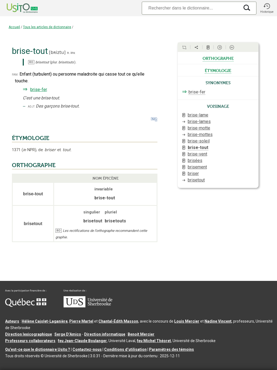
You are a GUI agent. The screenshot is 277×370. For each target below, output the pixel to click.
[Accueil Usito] (16, 8)
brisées (195, 160)
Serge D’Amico (67, 334)
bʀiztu (57, 52)
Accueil (14, 27)
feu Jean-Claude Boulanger (82, 341)
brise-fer (38, 89)
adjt (31, 106)
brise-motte (199, 128)
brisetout (196, 180)
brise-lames (199, 121)
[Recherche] (190, 8)
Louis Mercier (186, 321)
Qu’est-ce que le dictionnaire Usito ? (37, 349)
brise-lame (198, 115)
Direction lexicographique (28, 334)
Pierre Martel (81, 321)
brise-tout (198, 147)
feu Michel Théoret (154, 341)
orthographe (218, 58)
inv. (73, 53)
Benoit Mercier (141, 334)
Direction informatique (104, 334)
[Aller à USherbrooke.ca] (88, 306)
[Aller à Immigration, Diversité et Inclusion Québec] (25, 305)
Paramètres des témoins (171, 349)
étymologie (218, 70)
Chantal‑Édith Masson (118, 321)
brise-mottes (200, 134)
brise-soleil (199, 141)
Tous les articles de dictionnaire (47, 27)
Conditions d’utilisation (125, 349)
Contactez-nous (87, 349)
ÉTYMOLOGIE (30, 138)
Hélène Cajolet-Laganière (45, 321)
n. (68, 53)
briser (193, 173)
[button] (267, 8)
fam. (15, 74)
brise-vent (197, 154)
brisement (197, 167)
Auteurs (12, 321)
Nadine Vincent (218, 321)
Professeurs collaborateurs (30, 341)
